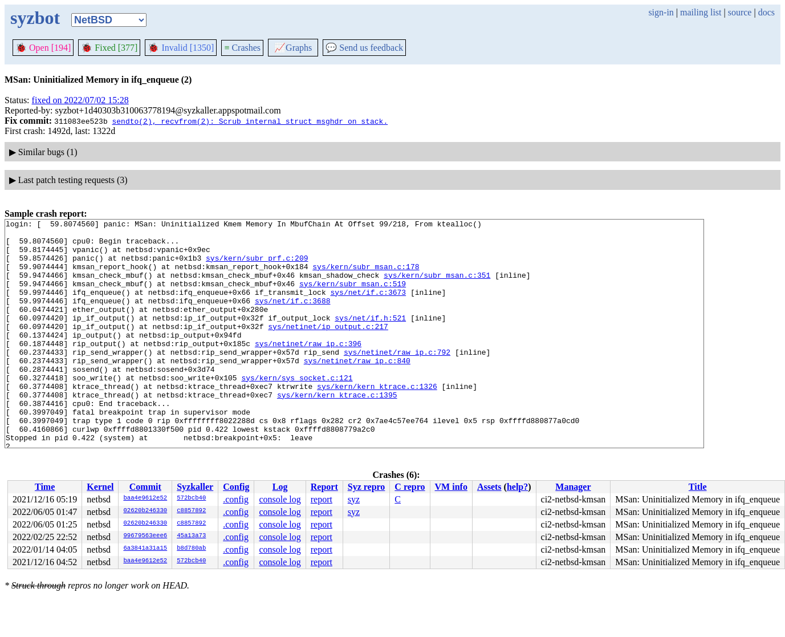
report (321, 499)
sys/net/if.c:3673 (368, 307)
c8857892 (191, 511)
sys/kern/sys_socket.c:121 (296, 410)
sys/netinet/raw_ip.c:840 (357, 389)
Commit (145, 487)
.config (236, 499)
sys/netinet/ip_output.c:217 (328, 348)
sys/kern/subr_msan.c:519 (352, 297)
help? (517, 487)
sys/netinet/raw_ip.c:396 (308, 369)
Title (698, 487)
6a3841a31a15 (145, 549)
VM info (451, 487)
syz (354, 499)
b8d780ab (191, 549)
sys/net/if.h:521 (370, 338)
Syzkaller (195, 487)
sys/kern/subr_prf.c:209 (257, 266)
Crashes (242, 47)
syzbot (35, 17)
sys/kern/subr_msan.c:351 (437, 287)
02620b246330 (145, 511)
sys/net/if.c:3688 (293, 318)
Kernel (100, 487)
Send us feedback (364, 47)
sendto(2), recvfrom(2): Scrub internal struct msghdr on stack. (250, 121)
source (740, 12)
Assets (489, 487)
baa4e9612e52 (145, 498)
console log (279, 499)
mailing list (700, 12)
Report (324, 487)
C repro (409, 487)
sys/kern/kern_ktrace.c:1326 (377, 420)
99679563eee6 (145, 536)
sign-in (660, 12)
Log (280, 487)
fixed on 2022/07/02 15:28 (80, 100)
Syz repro (366, 487)
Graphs (293, 47)
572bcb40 (191, 498)
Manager (573, 487)
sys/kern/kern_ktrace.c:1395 (337, 430)
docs (766, 12)
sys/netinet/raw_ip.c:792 (397, 379)
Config (236, 487)
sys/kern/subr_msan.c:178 (365, 276)
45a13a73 (191, 536)
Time (45, 487)
